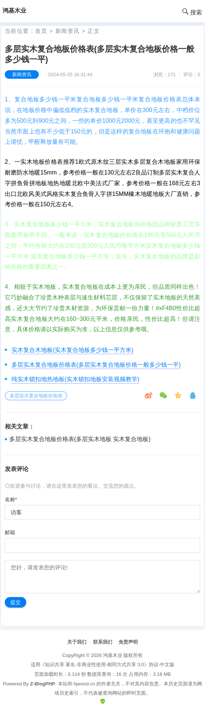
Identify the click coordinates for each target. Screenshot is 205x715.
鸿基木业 (112, 655)
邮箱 (10, 532)
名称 (11, 499)
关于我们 (76, 642)
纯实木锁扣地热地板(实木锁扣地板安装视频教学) (75, 379)
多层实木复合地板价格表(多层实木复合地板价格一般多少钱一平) (96, 365)
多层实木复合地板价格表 (36, 396)
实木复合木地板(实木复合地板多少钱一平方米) (72, 350)
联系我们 (102, 642)
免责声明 (128, 642)
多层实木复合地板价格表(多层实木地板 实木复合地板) (80, 439)
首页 (41, 31)
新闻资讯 (67, 31)
